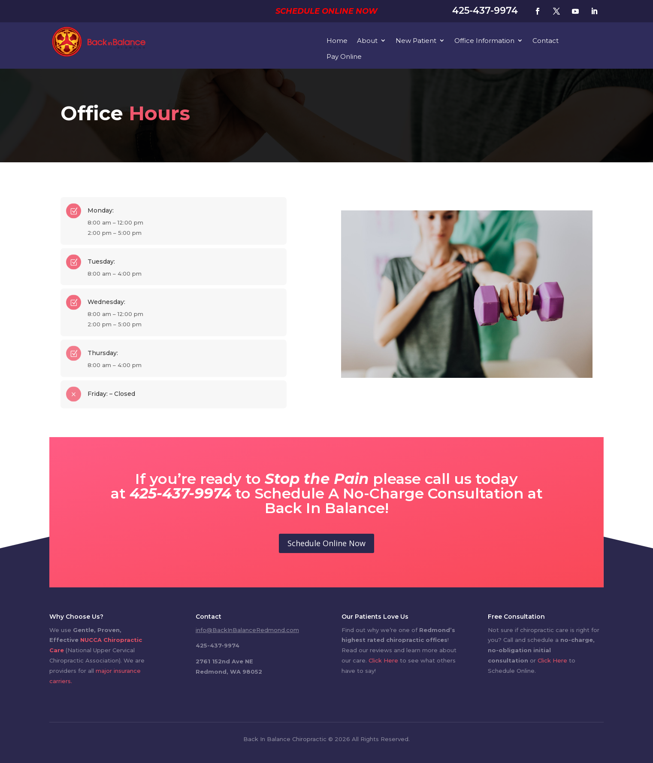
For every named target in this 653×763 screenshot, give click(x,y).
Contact (545, 40)
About (367, 40)
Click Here (383, 660)
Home (337, 40)
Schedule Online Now (326, 11)
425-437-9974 (485, 10)
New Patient (416, 40)
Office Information (484, 40)
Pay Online (344, 56)
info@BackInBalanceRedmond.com (247, 629)
